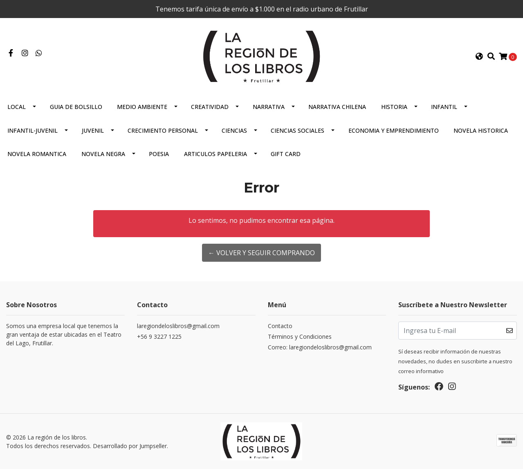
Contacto (280, 326)
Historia (394, 107)
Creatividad (210, 107)
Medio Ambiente (142, 107)
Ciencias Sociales (297, 130)
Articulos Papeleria (215, 154)
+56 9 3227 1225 (159, 336)
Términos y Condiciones (300, 336)
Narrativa (269, 107)
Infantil (444, 107)
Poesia (159, 154)
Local (16, 107)
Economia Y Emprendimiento (393, 130)
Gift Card (286, 154)
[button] (479, 56)
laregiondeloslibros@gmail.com (178, 326)
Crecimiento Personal (163, 130)
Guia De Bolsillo (76, 107)
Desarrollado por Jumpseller (130, 446)
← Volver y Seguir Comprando (261, 252)
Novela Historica (480, 130)
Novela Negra (103, 154)
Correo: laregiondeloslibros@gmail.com (320, 347)
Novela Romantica (36, 154)
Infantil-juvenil (32, 130)
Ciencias (234, 130)
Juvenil (93, 130)
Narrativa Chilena (337, 107)
